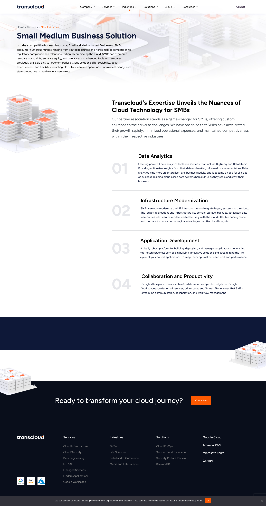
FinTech (114, 446)
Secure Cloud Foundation (171, 452)
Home (20, 27)
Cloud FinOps (164, 446)
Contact (240, 6)
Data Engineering (73, 458)
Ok (207, 500)
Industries (128, 6)
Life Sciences (118, 452)
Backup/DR (163, 464)
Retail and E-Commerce (124, 458)
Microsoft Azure (213, 453)
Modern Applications (75, 476)
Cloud (169, 6)
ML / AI (67, 464)
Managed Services (74, 470)
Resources (189, 6)
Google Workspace (74, 481)
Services (107, 6)
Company (86, 6)
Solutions (149, 6)
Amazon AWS (212, 445)
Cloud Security (72, 452)
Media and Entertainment (125, 464)
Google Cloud (212, 437)
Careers (208, 461)
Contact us (201, 400)
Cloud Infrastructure (75, 446)
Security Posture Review (171, 458)
